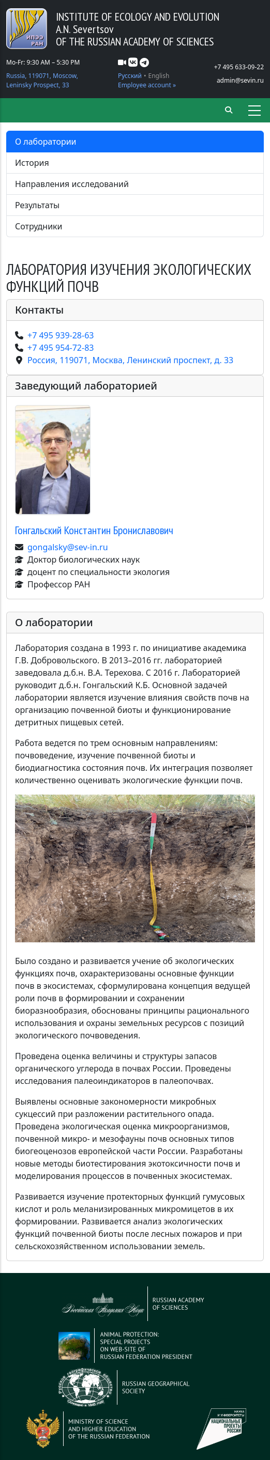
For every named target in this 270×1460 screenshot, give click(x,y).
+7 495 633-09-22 (239, 67)
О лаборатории (46, 141)
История (32, 162)
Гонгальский (94, 530)
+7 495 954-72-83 (60, 347)
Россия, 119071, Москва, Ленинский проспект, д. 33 (130, 360)
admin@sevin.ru (240, 80)
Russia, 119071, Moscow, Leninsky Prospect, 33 (42, 80)
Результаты (37, 205)
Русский (130, 75)
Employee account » (147, 85)
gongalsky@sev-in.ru (67, 547)
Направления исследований (72, 184)
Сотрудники (39, 226)
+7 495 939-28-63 (60, 335)
